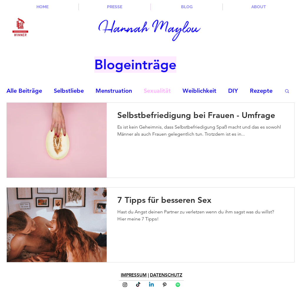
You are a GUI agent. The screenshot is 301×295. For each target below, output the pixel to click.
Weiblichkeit (199, 90)
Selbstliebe (69, 90)
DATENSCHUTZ (166, 275)
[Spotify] (178, 285)
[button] (287, 91)
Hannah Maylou (149, 29)
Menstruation (114, 90)
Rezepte (261, 90)
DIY (233, 90)
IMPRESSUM (134, 275)
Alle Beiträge (24, 90)
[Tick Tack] (138, 285)
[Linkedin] (151, 285)
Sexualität (157, 90)
